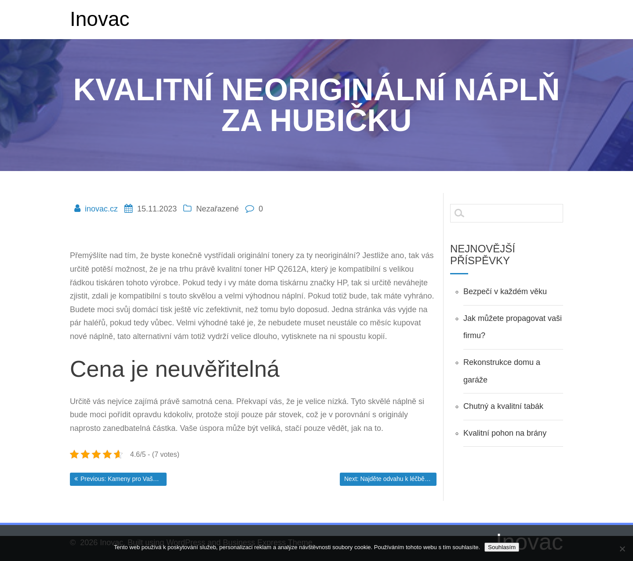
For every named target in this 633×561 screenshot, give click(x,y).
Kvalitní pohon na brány (504, 433)
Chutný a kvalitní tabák (503, 406)
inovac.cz (102, 208)
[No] (622, 548)
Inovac (100, 19)
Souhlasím (502, 547)
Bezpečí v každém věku (505, 291)
